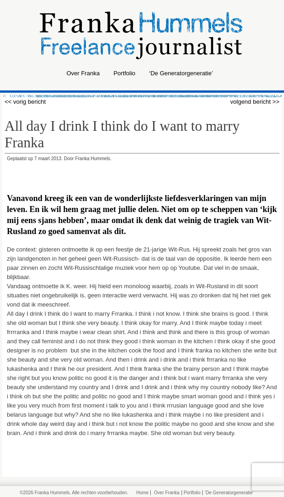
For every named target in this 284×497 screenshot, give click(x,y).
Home (142, 492)
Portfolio (125, 73)
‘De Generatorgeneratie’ (181, 73)
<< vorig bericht (25, 101)
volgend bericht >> (254, 101)
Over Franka (83, 73)
